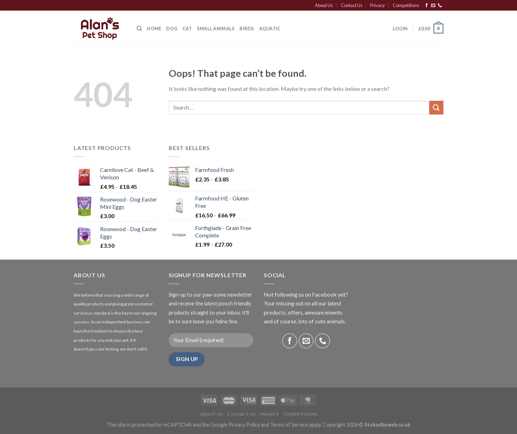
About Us (324, 5)
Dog (171, 28)
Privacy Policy (244, 425)
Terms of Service (289, 425)
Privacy (377, 5)
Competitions (406, 5)
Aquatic (270, 28)
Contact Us (351, 5)
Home (154, 28)
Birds (246, 28)
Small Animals (216, 28)
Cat (187, 28)
